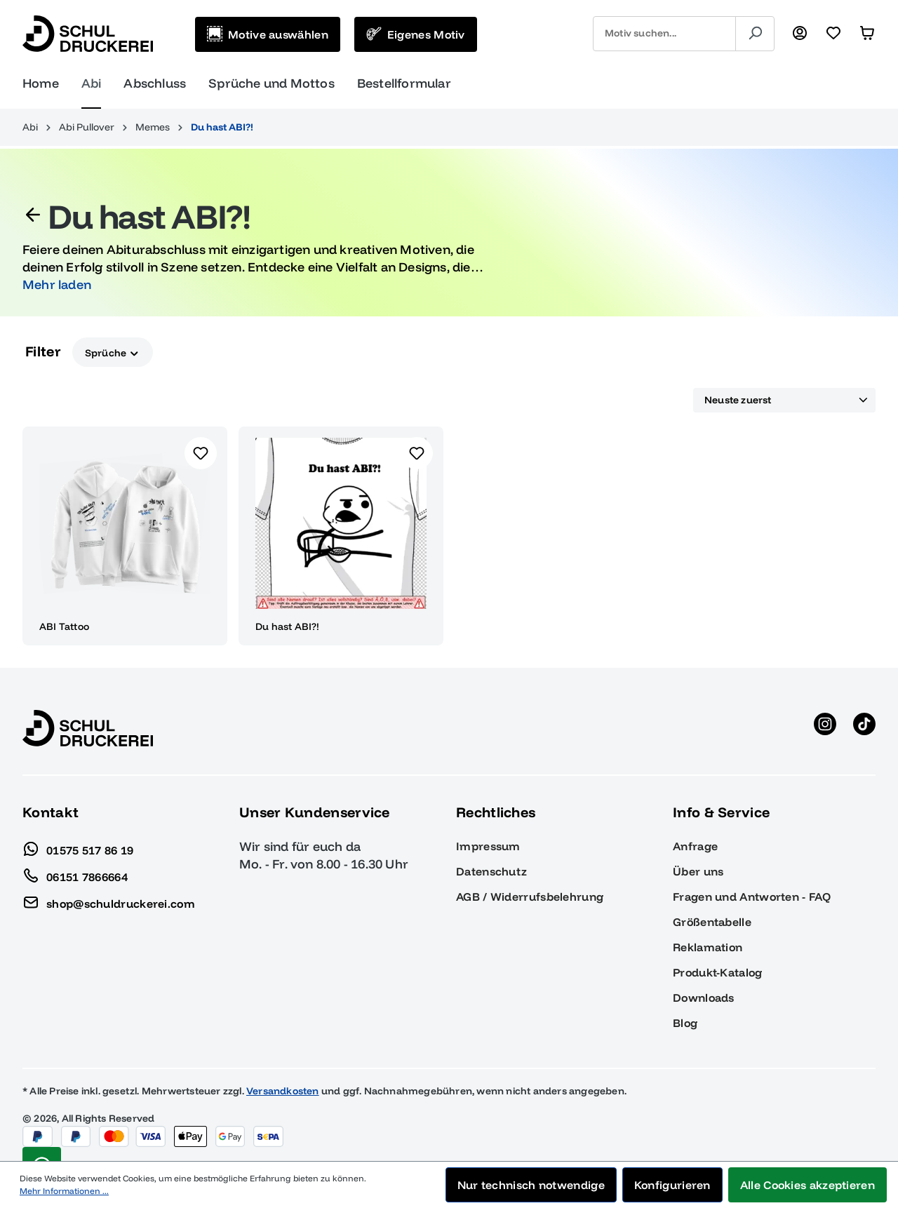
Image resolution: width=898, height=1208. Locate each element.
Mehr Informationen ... (64, 1191)
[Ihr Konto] (799, 34)
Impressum (488, 846)
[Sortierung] (784, 400)
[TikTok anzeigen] (864, 728)
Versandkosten (282, 1091)
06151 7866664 (75, 873)
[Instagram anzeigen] (825, 728)
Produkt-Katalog (718, 972)
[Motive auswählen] (267, 34)
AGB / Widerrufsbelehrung (529, 897)
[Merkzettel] (833, 34)
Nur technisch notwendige (531, 1185)
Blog (685, 1023)
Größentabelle (712, 922)
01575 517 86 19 (78, 847)
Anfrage (695, 846)
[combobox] (664, 33)
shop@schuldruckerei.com (108, 900)
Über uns (698, 871)
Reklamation (707, 947)
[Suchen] (755, 33)
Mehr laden (56, 284)
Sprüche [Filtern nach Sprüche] (112, 351)
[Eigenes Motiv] (415, 34)
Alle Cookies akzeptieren (807, 1185)
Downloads (704, 998)
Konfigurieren (672, 1185)
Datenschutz (491, 871)
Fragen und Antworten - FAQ (752, 897)
